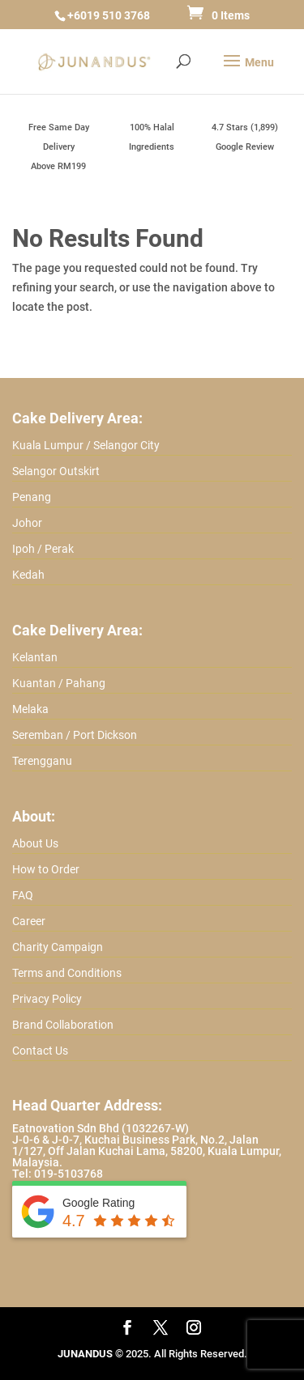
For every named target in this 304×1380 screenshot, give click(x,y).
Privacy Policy (47, 998)
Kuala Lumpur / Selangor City (86, 445)
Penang (31, 496)
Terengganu (42, 760)
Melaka (30, 709)
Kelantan (35, 657)
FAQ (22, 895)
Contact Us (40, 1050)
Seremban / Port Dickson (74, 734)
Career (28, 921)
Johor (27, 522)
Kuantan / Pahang (58, 683)
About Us (35, 843)
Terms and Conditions (67, 972)
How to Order (45, 869)
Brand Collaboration (62, 1024)
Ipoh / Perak (43, 548)
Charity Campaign (57, 947)
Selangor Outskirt (56, 471)
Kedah (28, 574)
